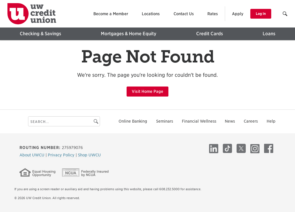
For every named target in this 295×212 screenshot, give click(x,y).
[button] (285, 14)
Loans (269, 33)
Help (271, 121)
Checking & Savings (40, 33)
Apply (237, 13)
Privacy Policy (62, 155)
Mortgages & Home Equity (128, 33)
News (230, 121)
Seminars (164, 121)
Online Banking (133, 121)
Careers (251, 121)
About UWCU (32, 155)
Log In (261, 13)
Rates (212, 13)
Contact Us (184, 13)
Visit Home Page (147, 91)
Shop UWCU (89, 155)
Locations (151, 13)
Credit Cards (209, 33)
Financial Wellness (199, 121)
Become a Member (110, 13)
